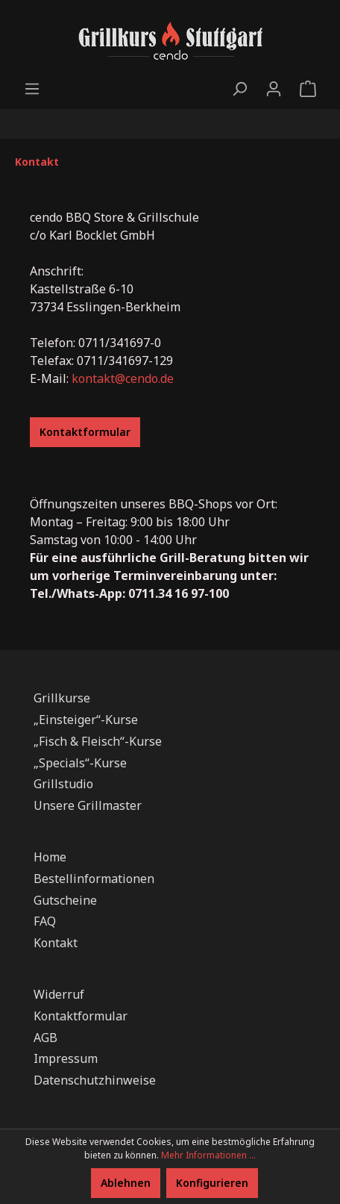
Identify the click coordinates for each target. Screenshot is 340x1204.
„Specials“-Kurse (80, 763)
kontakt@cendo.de (123, 378)
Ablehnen (126, 1183)
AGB (45, 1037)
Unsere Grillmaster (88, 805)
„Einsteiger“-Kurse (86, 719)
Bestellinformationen (94, 878)
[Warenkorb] (308, 89)
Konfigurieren (212, 1183)
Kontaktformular (85, 432)
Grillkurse (62, 698)
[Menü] (32, 89)
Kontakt (56, 943)
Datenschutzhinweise (95, 1080)
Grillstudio (63, 784)
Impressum (66, 1058)
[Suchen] (239, 89)
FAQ (45, 921)
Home (50, 857)
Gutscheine (65, 900)
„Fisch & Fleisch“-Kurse (98, 741)
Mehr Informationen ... (208, 1155)
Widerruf (59, 994)
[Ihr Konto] (273, 89)
